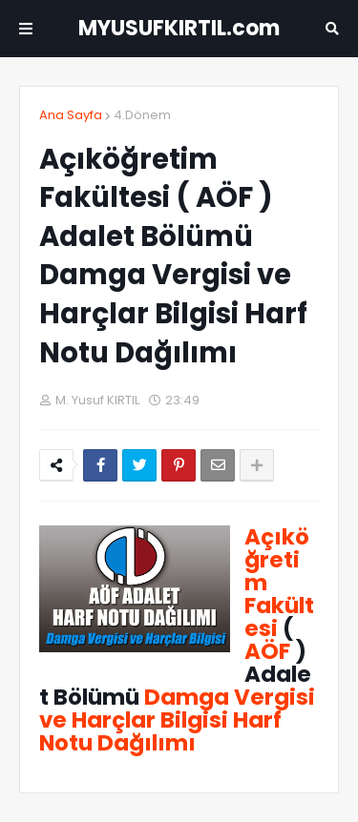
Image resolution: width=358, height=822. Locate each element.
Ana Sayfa (70, 115)
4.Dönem (142, 115)
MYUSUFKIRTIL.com (179, 28)
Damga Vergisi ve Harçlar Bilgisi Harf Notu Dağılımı (177, 720)
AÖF (267, 651)
